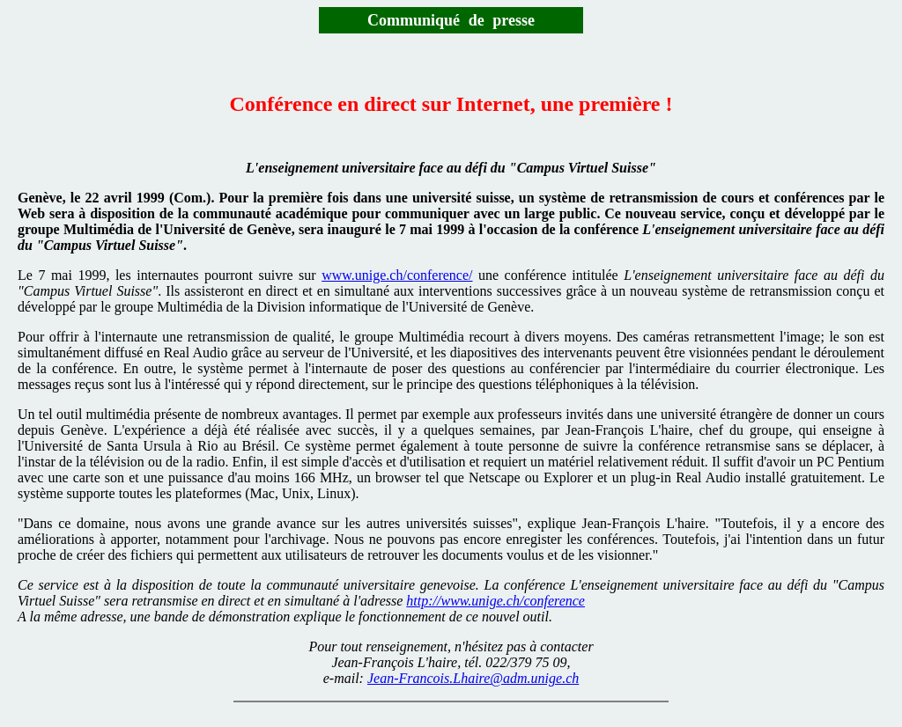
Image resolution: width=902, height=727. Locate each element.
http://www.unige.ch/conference (495, 600)
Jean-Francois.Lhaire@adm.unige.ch (473, 678)
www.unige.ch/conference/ (397, 275)
